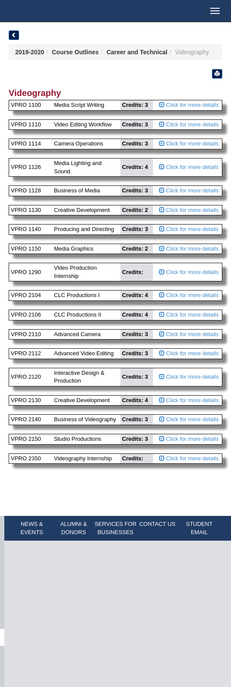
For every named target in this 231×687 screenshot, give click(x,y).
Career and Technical (137, 52)
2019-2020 (29, 52)
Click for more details (189, 105)
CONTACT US (157, 524)
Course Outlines (75, 52)
